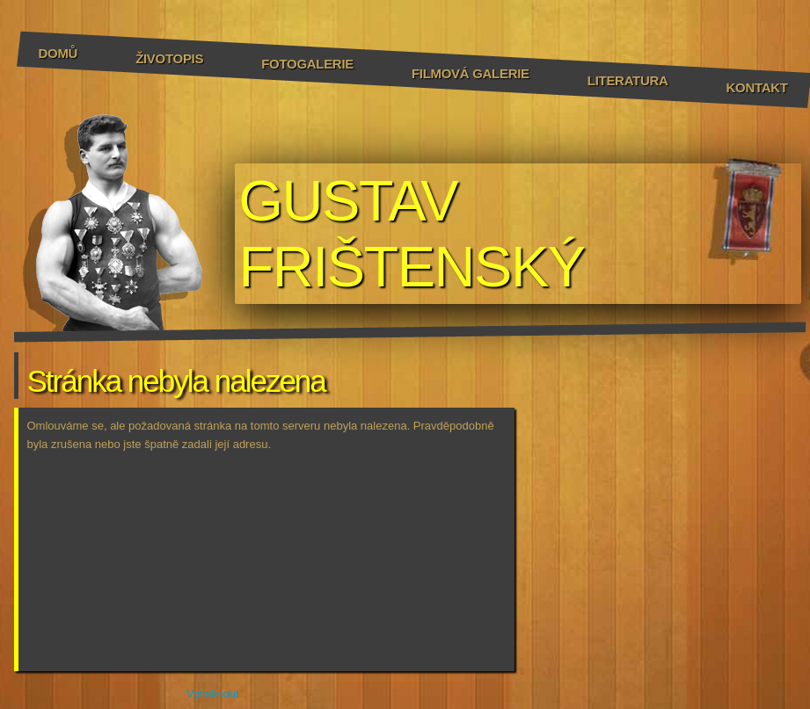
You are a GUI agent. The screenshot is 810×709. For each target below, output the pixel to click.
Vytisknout (204, 692)
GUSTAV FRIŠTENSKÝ (412, 234)
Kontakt (757, 87)
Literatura (627, 80)
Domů (58, 53)
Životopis (169, 58)
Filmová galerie (470, 73)
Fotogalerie (307, 63)
